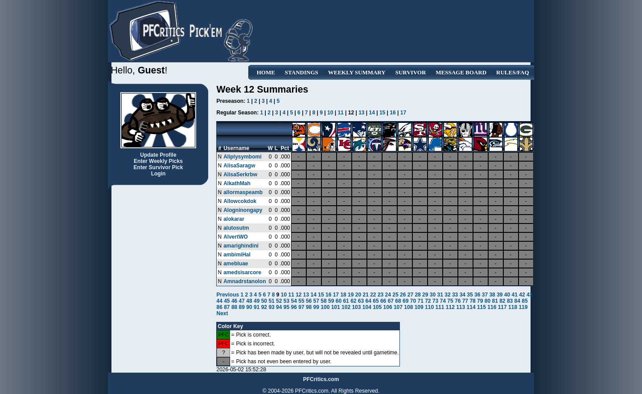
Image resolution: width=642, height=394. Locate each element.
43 (529, 295)
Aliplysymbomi (242, 157)
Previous (228, 295)
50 (264, 301)
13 (361, 113)
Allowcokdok (239, 201)
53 (286, 301)
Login (158, 174)
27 (410, 295)
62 (353, 301)
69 (405, 301)
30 (433, 295)
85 (524, 301)
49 (256, 301)
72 (428, 301)
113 (460, 307)
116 (491, 307)
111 (439, 307)
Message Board (461, 72)
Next (222, 313)
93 (271, 307)
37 (485, 295)
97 (301, 307)
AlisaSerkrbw (240, 174)
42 (522, 295)
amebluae (235, 263)
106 (387, 307)
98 (309, 307)
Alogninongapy (242, 210)
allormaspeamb (243, 192)
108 (408, 307)
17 (403, 113)
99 (316, 307)
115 (481, 307)
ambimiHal (237, 255)
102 (346, 307)
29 (425, 295)
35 (470, 295)
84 (517, 301)
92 (264, 307)
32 (447, 295)
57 (316, 301)
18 (343, 295)
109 (419, 307)
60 (339, 301)
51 (271, 301)
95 (286, 307)
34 (462, 295)
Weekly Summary (357, 72)
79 (480, 301)
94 (279, 307)
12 (298, 295)
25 (395, 295)
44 (219, 301)
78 (472, 301)
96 (294, 307)
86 (219, 307)
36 (477, 295)
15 (382, 113)
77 (465, 301)
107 (398, 307)
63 (361, 301)
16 (392, 113)
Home (266, 72)
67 (391, 301)
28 (417, 295)
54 (294, 301)
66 (383, 301)
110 (429, 307)
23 (380, 295)
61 (346, 301)
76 (458, 301)
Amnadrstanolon (244, 281)
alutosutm (236, 228)
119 (523, 307)
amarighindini (241, 246)
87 (227, 307)
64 (368, 301)
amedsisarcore (242, 272)
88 (234, 307)
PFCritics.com (321, 379)
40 (507, 295)
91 (256, 307)
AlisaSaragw (239, 165)
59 (331, 301)
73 (435, 301)
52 (279, 301)
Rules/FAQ (512, 72)
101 (335, 307)
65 (376, 301)
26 (403, 295)
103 (356, 307)
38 (492, 295)
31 (440, 295)
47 (242, 301)
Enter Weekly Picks (158, 161)
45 (227, 301)
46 (234, 301)
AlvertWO (235, 237)
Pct (284, 148)
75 (450, 301)
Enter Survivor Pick (158, 167)
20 (358, 295)
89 (242, 307)
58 (323, 301)
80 (487, 301)
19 (351, 295)
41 (515, 295)
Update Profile (158, 155)
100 (325, 307)
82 (502, 301)
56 (309, 301)
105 (377, 307)
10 (330, 113)
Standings (301, 72)
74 (443, 301)
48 (249, 301)
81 (495, 301)
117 (502, 307)
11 (340, 113)
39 (499, 295)
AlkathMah (237, 183)
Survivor (410, 72)
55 (301, 301)
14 (372, 113)
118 (512, 307)
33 (455, 295)
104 (366, 307)
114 (471, 307)
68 (398, 301)
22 (373, 295)
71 (420, 301)
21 (365, 295)
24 (388, 295)
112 (450, 307)
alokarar (233, 219)
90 (249, 307)
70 (413, 301)
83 (510, 301)
